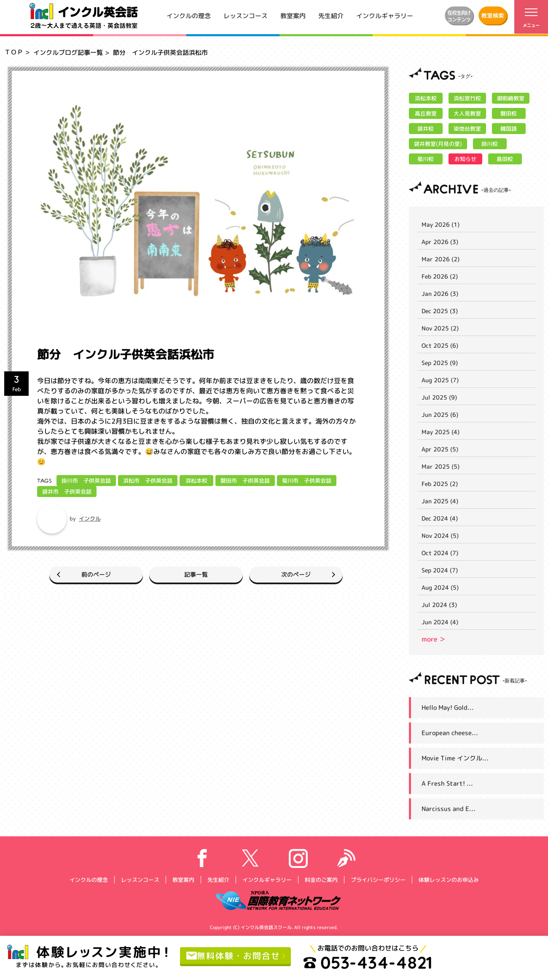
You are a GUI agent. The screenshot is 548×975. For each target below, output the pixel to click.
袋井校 (425, 128)
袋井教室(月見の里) (438, 144)
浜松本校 (196, 480)
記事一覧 (196, 574)
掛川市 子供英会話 (86, 480)
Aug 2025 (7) (440, 380)
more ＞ (434, 639)
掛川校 (489, 144)
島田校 (505, 159)
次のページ (296, 574)
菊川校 (425, 159)
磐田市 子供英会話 (245, 480)
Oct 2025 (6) (440, 345)
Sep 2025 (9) (440, 363)
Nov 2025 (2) (440, 328)
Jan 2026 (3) (440, 294)
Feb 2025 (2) (440, 484)
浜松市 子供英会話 (147, 480)
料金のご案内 (320, 879)
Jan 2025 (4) (440, 501)
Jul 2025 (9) (439, 397)
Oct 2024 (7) (440, 553)
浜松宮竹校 (467, 98)
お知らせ (465, 159)
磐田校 (508, 113)
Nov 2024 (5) (440, 536)
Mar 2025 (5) (440, 466)
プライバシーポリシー (377, 879)
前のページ (96, 574)
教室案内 (293, 15)
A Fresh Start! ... (447, 783)
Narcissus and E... (448, 808)
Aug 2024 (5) (440, 587)
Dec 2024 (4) (440, 518)
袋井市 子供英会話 (66, 491)
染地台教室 (467, 128)
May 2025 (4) (440, 432)
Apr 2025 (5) (440, 449)
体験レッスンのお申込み (448, 879)
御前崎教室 (510, 98)
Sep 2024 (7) (440, 570)
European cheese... (450, 732)
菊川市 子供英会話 (306, 480)
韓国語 (508, 128)
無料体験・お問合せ (233, 955)
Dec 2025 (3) (440, 311)
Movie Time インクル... (455, 758)
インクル (90, 518)
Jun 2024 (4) (440, 622)
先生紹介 (331, 15)
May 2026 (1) (440, 224)
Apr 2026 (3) (440, 242)
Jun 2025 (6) (440, 415)
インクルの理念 (189, 15)
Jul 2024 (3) (439, 605)
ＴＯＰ (13, 52)
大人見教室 (467, 113)
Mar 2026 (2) (440, 259)
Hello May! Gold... (448, 707)
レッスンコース (245, 15)
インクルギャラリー (384, 15)
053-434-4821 (368, 962)
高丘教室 (426, 113)
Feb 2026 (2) (440, 276)
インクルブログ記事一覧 (68, 52)
